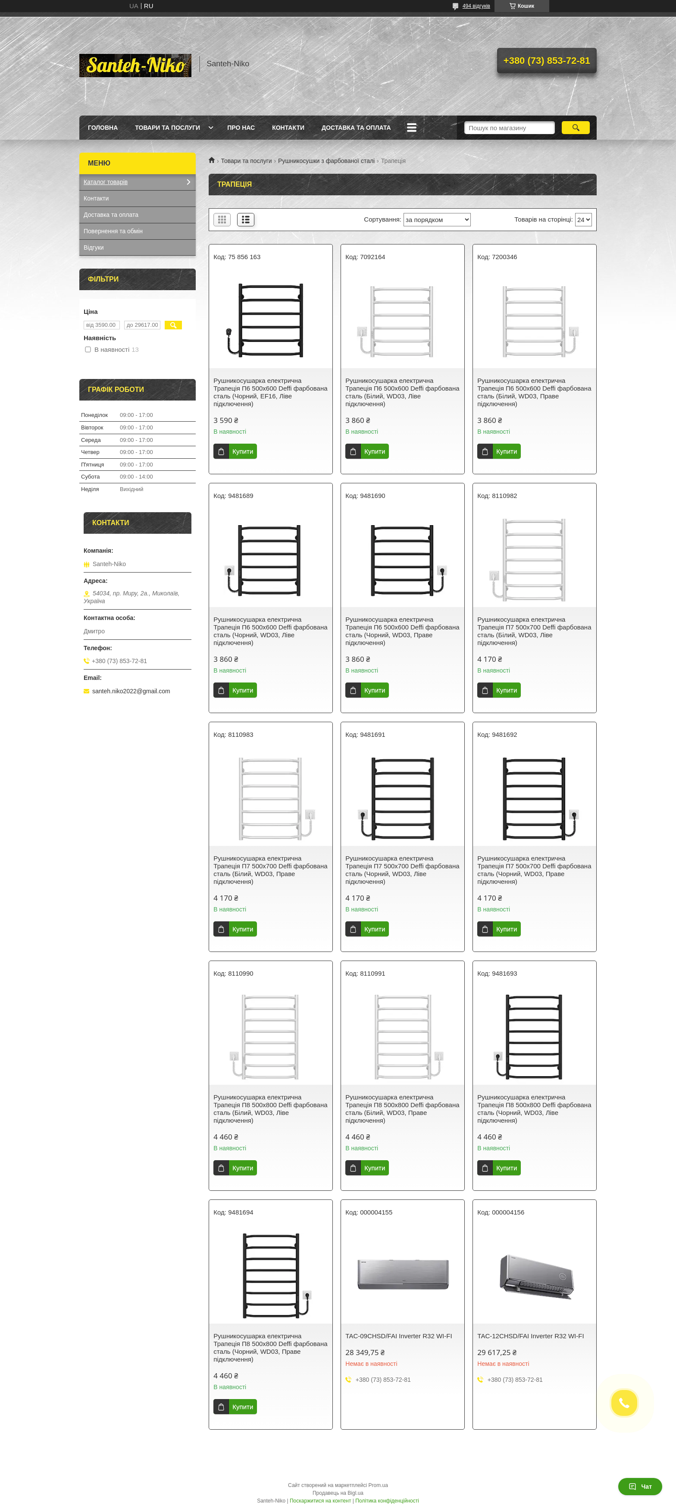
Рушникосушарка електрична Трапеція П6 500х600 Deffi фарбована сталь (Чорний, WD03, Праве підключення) (402, 631)
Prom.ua (378, 1485)
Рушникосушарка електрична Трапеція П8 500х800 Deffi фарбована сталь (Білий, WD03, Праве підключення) (402, 1108)
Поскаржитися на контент (320, 1501)
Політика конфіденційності (387, 1501)
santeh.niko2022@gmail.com (131, 691)
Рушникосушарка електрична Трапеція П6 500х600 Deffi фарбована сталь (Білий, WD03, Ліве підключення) (402, 392)
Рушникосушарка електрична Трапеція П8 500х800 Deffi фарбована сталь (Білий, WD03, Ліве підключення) (270, 1108)
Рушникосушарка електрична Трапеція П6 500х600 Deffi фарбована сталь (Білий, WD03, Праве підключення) (534, 392)
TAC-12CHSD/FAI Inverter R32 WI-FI (530, 1336)
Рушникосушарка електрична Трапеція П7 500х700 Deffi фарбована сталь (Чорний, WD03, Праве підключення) (534, 870)
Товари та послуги (167, 127)
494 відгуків (476, 6)
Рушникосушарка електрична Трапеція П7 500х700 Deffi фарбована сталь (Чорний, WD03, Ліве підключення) (402, 870)
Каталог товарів (106, 181)
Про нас (241, 127)
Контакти (288, 127)
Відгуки (94, 247)
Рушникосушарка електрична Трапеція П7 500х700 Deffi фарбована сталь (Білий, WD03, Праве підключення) (270, 870)
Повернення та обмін (113, 231)
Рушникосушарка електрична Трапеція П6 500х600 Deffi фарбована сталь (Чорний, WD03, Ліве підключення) (270, 631)
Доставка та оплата (356, 127)
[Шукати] (576, 127)
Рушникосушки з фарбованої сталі (326, 160)
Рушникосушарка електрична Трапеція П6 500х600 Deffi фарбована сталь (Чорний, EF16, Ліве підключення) (270, 392)
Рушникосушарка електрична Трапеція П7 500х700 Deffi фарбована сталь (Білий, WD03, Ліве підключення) (534, 631)
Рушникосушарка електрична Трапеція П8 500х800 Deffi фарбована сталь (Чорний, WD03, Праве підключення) (270, 1347)
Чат (640, 1486)
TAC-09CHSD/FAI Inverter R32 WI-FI (398, 1336)
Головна (103, 127)
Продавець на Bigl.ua (338, 1493)
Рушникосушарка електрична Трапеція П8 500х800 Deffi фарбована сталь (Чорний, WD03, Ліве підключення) (534, 1108)
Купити (242, 451)
